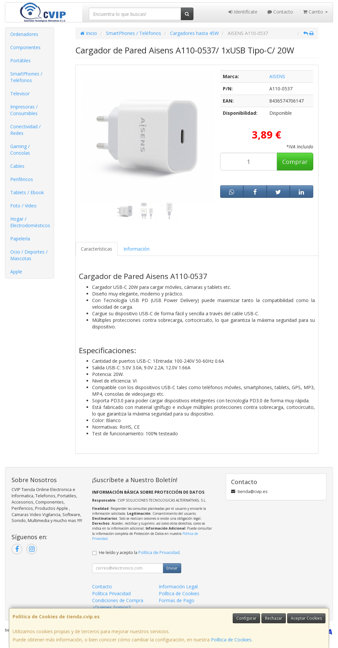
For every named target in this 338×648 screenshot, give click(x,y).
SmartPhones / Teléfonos (26, 77)
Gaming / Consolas (20, 149)
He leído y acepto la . (140, 552)
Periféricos (21, 179)
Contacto (280, 12)
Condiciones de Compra (117, 600)
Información (136, 249)
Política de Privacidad (159, 552)
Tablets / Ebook (27, 192)
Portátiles (20, 60)
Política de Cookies (231, 639)
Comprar (295, 162)
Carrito (315, 12)
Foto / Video (23, 205)
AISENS (277, 76)
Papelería (20, 238)
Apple (16, 271)
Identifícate (242, 12)
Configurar (246, 618)
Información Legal (178, 586)
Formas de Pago (176, 600)
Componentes (25, 47)
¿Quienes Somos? (111, 607)
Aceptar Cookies (306, 618)
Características (96, 249)
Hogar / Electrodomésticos (30, 222)
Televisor (20, 93)
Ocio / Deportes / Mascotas (29, 255)
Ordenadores (24, 34)
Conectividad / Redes (25, 129)
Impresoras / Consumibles (24, 110)
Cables (17, 166)
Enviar (172, 568)
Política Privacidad (111, 593)
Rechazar (273, 618)
